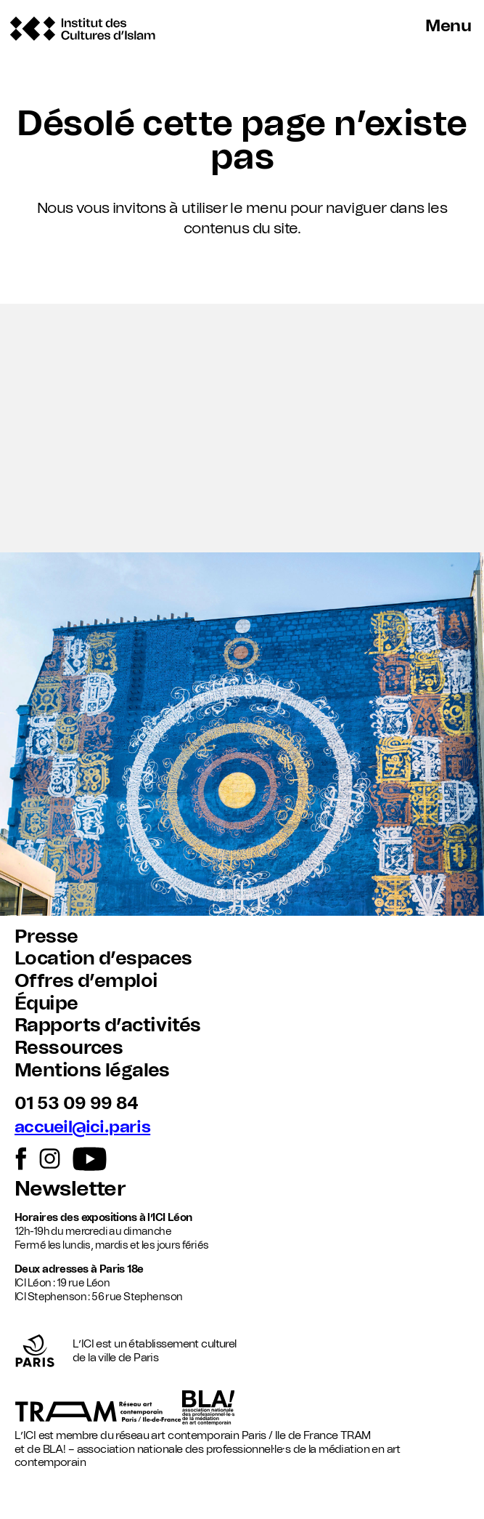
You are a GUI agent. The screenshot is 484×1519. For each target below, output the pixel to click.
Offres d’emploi (86, 981)
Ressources (69, 1048)
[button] (242, 428)
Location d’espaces (103, 958)
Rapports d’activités (107, 1025)
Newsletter (70, 1189)
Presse (46, 936)
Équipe (46, 1003)
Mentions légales (92, 1070)
